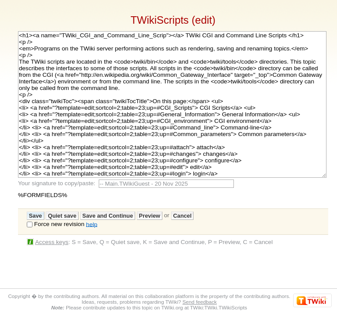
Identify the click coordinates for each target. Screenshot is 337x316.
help (91, 224)
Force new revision (59, 224)
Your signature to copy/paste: (58, 183)
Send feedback (200, 302)
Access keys (51, 242)
